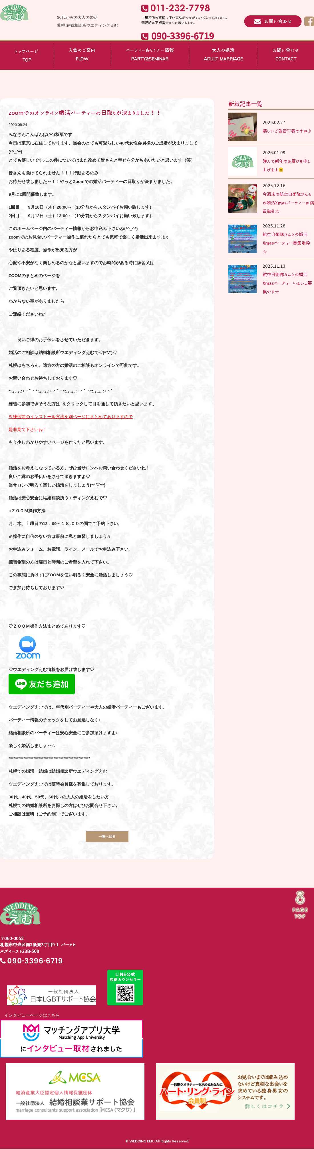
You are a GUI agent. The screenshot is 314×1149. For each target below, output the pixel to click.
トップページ (27, 56)
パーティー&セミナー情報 (150, 55)
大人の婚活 (223, 55)
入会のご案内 (82, 55)
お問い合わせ (286, 55)
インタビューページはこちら (30, 1015)
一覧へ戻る (107, 836)
